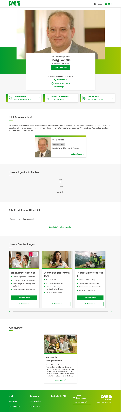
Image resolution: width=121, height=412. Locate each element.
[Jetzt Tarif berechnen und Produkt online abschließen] (24, 297)
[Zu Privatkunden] (18, 396)
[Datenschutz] (39, 396)
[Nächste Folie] (111, 311)
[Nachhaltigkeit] (39, 406)
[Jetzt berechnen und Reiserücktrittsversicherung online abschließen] (90, 297)
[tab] (15, 219)
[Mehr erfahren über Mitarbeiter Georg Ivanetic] (77, 154)
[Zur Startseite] (14, 3)
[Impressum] (18, 401)
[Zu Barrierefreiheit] (39, 401)
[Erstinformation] (18, 406)
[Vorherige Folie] (10, 311)
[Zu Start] (60, 396)
